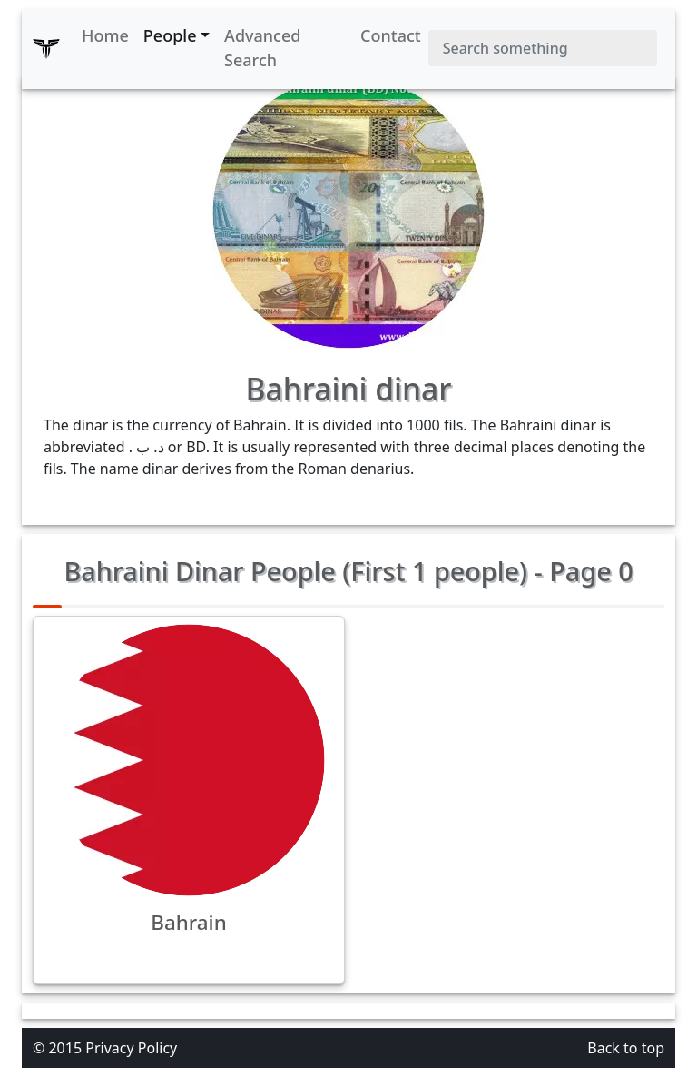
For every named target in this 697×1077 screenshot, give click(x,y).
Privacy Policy (131, 1048)
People (170, 35)
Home (105, 35)
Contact (390, 35)
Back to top (625, 1048)
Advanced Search (262, 48)
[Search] (542, 48)
